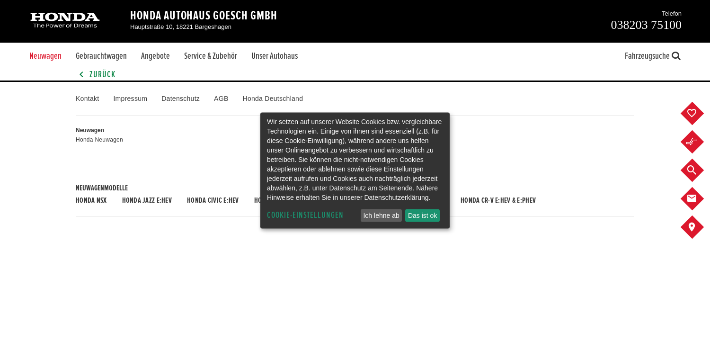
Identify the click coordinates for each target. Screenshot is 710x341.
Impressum (130, 98)
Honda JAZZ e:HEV (147, 200)
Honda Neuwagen (99, 139)
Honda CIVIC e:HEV (213, 200)
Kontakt (87, 98)
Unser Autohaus (274, 56)
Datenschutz (180, 98)
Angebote (155, 56)
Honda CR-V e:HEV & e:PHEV (498, 200)
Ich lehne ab (381, 215)
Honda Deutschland (273, 98)
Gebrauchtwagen (101, 56)
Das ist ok (422, 215)
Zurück (95, 74)
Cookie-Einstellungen (305, 215)
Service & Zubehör (210, 56)
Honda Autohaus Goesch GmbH (203, 15)
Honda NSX (91, 200)
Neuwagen (45, 56)
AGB (221, 98)
